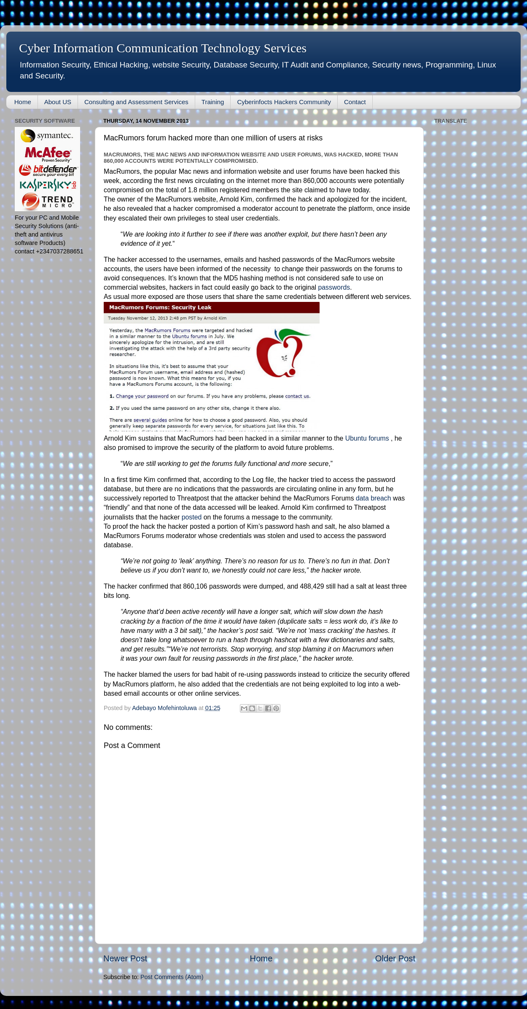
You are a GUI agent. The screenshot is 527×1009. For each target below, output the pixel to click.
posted (192, 517)
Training (213, 101)
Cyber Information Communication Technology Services (163, 48)
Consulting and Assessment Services (136, 101)
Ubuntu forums (367, 438)
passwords (334, 287)
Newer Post (125, 958)
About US (57, 101)
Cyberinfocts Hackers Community (284, 101)
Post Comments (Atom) (172, 977)
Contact (355, 101)
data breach (373, 498)
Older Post (395, 958)
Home (22, 101)
